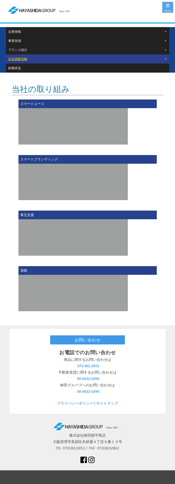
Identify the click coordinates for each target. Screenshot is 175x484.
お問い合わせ (87, 340)
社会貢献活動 (17, 59)
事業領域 (14, 41)
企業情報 (14, 32)
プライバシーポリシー (75, 403)
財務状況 (14, 68)
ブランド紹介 (17, 50)
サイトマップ (107, 403)
